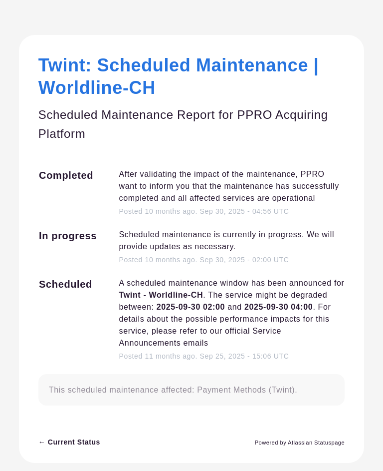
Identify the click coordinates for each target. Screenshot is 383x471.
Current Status (69, 442)
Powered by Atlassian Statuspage (300, 443)
